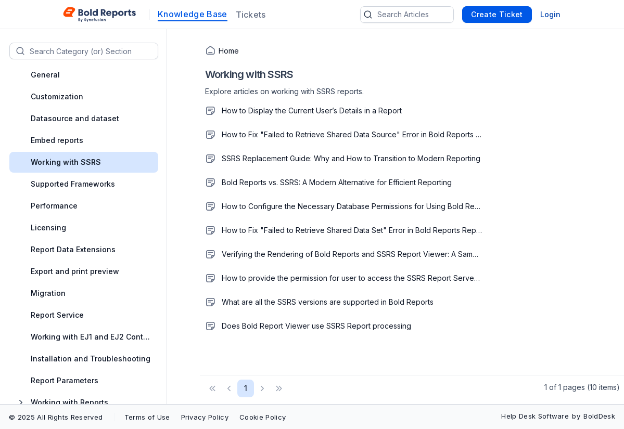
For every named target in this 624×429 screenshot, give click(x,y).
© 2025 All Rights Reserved (56, 417)
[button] (212, 388)
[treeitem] (91, 74)
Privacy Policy (204, 417)
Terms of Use (147, 417)
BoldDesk (599, 416)
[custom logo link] (99, 14)
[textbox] (94, 51)
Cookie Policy (262, 417)
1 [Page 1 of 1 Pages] (245, 388)
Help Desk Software (535, 416)
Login (550, 14)
